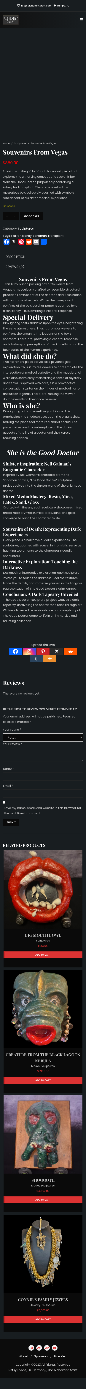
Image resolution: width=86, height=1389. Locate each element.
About (23, 1367)
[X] (56, 662)
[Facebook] (15, 662)
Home (6, 154)
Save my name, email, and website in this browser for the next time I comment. (42, 821)
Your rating (12, 740)
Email (8, 796)
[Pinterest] (43, 662)
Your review (12, 755)
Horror (16, 246)
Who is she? (21, 415)
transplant (56, 246)
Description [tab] (16, 267)
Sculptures (20, 154)
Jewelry (35, 1316)
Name (8, 779)
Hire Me (59, 1367)
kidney (27, 246)
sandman (40, 246)
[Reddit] (70, 662)
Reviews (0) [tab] (15, 277)
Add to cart (31, 226)
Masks (35, 1077)
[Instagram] (29, 662)
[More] (49, 669)
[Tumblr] (36, 669)
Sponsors (41, 1367)
